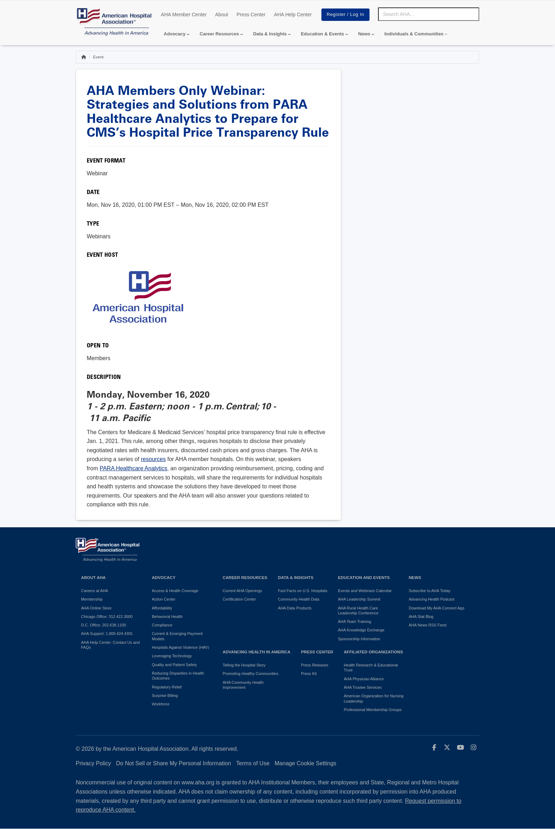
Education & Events (322, 33)
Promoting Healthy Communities (251, 673)
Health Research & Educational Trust (371, 667)
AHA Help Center (293, 14)
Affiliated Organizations (373, 651)
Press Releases (314, 665)
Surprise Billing (165, 695)
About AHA (93, 577)
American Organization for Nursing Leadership (374, 698)
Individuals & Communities (414, 33)
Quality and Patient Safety (174, 665)
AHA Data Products (294, 608)
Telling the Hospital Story (244, 665)
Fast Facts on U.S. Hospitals (302, 591)
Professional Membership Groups (372, 710)
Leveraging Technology (172, 656)
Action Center (164, 599)
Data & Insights (270, 33)
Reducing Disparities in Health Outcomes (178, 675)
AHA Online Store (96, 608)
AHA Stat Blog (421, 616)
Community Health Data (298, 599)
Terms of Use (252, 763)
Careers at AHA (94, 591)
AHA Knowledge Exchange (361, 630)
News (364, 33)
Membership (92, 599)
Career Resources (219, 33)
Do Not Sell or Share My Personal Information (173, 763)
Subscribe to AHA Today (430, 591)
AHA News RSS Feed (427, 625)
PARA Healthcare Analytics (133, 468)
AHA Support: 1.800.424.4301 (107, 633)
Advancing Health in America (256, 651)
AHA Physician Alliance (364, 679)
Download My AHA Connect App (436, 608)
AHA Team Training (354, 621)
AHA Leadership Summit (359, 599)
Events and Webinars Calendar (365, 591)
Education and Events (364, 577)
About (221, 14)
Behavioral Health (167, 616)
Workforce (161, 704)
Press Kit (308, 673)
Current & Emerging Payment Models (177, 636)
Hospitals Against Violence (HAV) (180, 647)
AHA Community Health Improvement (243, 684)
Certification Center (239, 599)
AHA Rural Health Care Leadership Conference (358, 610)
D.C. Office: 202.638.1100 (103, 625)
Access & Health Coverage (175, 591)
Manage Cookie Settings (305, 763)
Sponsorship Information (359, 639)
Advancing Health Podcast (431, 599)
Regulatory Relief (167, 687)
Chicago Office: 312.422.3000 (106, 616)
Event (98, 57)
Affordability (162, 608)
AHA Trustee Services (363, 687)
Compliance (162, 625)
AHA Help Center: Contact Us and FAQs (110, 644)
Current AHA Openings (242, 591)
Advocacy (174, 33)
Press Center (250, 14)
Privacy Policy (93, 763)
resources (153, 459)
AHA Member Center (184, 14)
